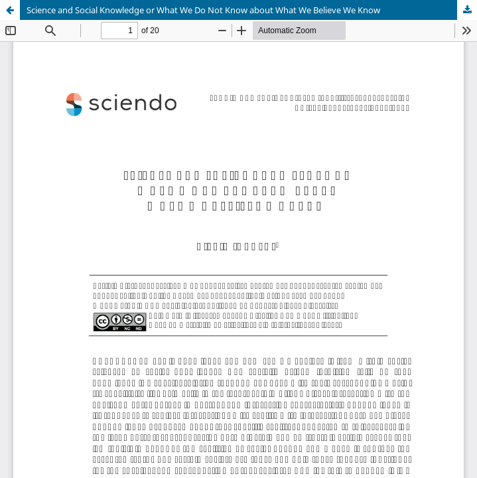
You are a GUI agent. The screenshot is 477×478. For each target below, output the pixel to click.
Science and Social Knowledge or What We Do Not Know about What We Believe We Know (203, 10)
